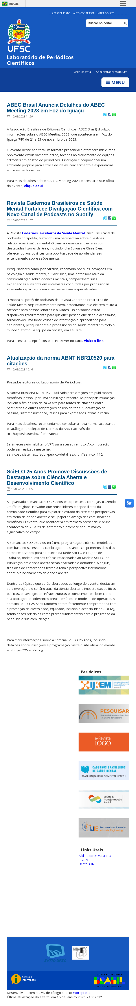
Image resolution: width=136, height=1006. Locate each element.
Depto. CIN (86, 868)
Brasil (13, 3)
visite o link (93, 343)
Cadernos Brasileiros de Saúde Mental (53, 235)
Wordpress (81, 997)
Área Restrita (83, 72)
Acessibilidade (61, 13)
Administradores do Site (111, 72)
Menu (115, 82)
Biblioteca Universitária (95, 860)
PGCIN (83, 864)
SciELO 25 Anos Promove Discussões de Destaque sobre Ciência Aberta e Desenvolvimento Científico (60, 481)
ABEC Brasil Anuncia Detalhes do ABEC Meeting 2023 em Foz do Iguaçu (59, 108)
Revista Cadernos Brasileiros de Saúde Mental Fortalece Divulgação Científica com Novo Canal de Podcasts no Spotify (59, 210)
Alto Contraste (83, 13)
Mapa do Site (105, 13)
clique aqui (33, 187)
